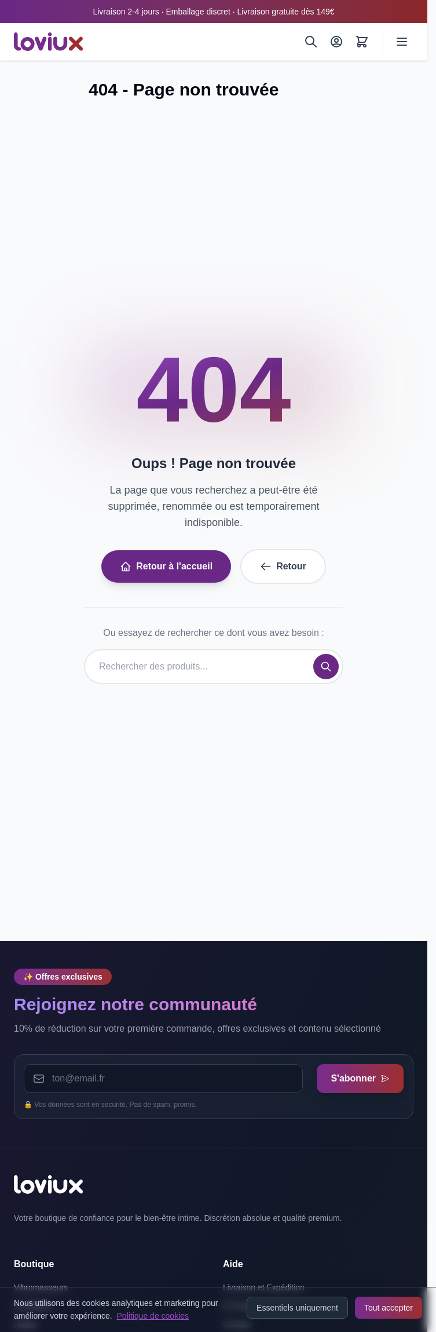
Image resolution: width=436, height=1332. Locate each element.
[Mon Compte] (336, 42)
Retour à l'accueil (166, 566)
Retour (283, 566)
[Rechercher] (311, 41)
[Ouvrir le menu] (401, 41)
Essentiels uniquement (297, 1307)
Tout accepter (388, 1307)
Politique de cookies (153, 1315)
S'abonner (360, 1078)
